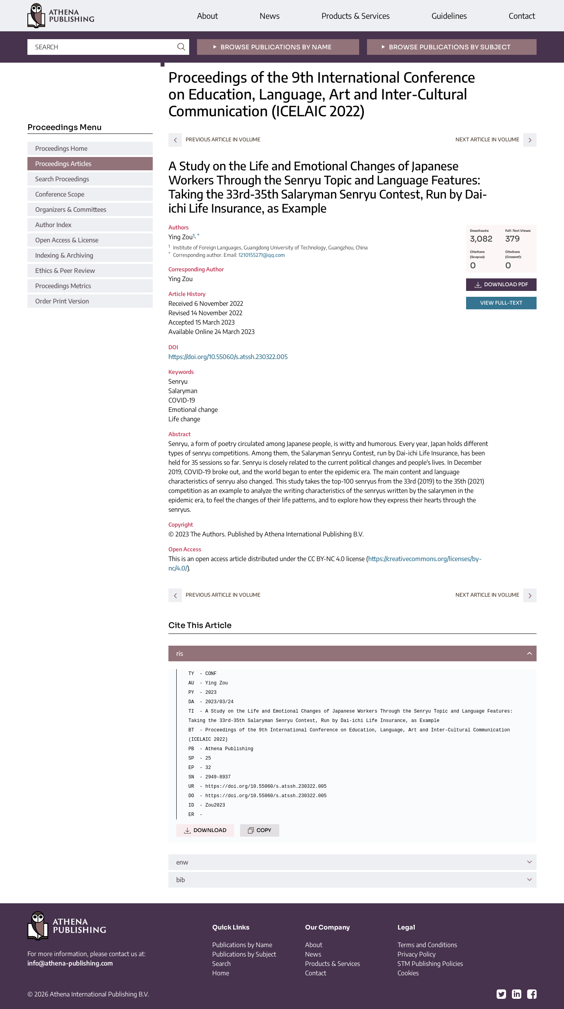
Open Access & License (66, 240)
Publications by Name (242, 945)
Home (220, 973)
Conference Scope (59, 194)
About (207, 15)
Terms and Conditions (427, 945)
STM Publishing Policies (430, 963)
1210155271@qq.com (262, 255)
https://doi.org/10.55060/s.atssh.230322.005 (227, 357)
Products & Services (356, 15)
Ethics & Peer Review (65, 270)
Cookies (408, 973)
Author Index (53, 225)
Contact (522, 15)
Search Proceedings (62, 179)
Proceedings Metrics (63, 286)
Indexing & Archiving (64, 255)
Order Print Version (62, 301)
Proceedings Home (61, 148)
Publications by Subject (244, 954)
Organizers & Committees (70, 209)
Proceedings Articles (63, 164)
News (270, 15)
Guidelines (449, 15)
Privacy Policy (417, 954)
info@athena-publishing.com (70, 963)
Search (221, 963)
